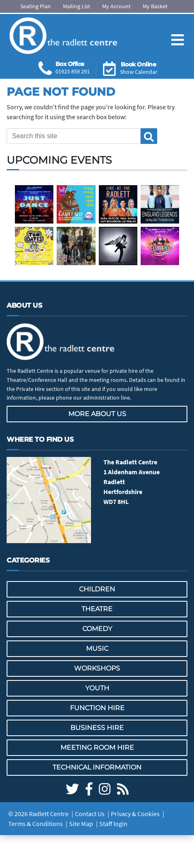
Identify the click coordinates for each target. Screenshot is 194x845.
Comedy (97, 629)
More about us (97, 414)
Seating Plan (35, 6)
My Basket (155, 6)
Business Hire (97, 728)
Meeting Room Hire (97, 747)
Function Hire (97, 708)
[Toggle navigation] (177, 33)
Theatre (97, 609)
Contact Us (90, 814)
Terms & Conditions (35, 823)
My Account (116, 6)
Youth (97, 688)
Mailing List (76, 6)
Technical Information (97, 767)
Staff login (113, 823)
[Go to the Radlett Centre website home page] (63, 35)
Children (97, 589)
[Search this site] (74, 136)
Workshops (97, 668)
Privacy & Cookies (135, 814)
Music (97, 648)
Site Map (81, 823)
